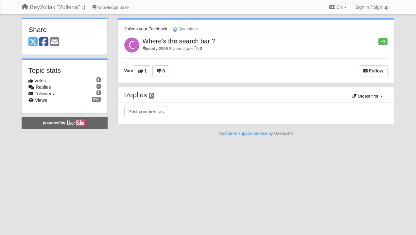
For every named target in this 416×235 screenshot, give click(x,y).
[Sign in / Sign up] (372, 7)
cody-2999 (158, 48)
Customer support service (243, 133)
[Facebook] (43, 42)
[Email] (54, 42)
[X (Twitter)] (33, 42)
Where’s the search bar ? (179, 41)
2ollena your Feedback (145, 28)
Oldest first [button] (367, 96)
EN (338, 7)
